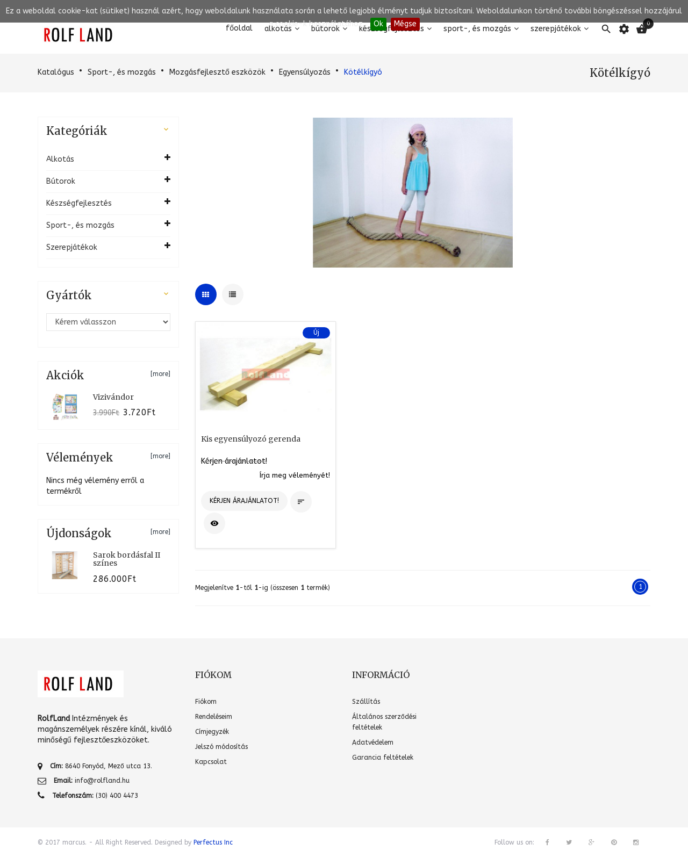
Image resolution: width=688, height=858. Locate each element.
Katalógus (56, 72)
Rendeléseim (213, 716)
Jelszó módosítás (221, 747)
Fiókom (206, 701)
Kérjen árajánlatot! (234, 461)
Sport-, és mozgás (122, 72)
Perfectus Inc (213, 842)
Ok (378, 23)
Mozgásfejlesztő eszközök (217, 72)
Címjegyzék (212, 732)
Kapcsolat (211, 762)
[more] (160, 374)
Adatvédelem (372, 742)
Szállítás (366, 701)
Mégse (405, 23)
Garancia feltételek (382, 757)
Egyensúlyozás (305, 72)
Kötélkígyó (363, 72)
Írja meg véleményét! (295, 475)
